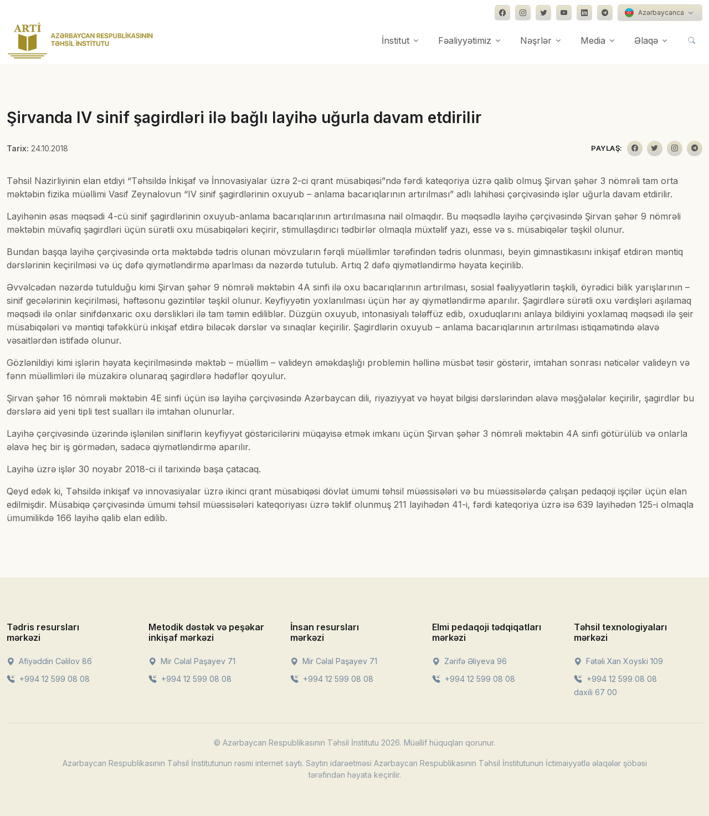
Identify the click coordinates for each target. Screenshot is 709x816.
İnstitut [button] (395, 40)
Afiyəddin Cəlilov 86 (49, 661)
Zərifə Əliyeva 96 (469, 661)
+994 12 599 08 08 (48, 679)
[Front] (80, 40)
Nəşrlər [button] (536, 40)
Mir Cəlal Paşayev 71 (191, 661)
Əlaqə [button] (646, 40)
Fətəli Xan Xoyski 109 (618, 661)
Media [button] (592, 40)
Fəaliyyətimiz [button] (464, 40)
